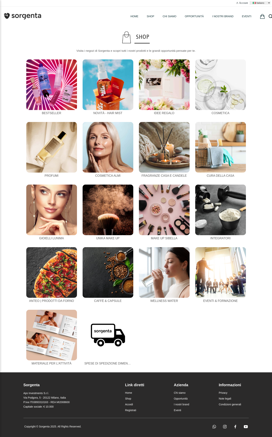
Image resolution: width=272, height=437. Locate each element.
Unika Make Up (107, 238)
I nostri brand (223, 16)
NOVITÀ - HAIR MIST (107, 113)
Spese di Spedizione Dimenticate (111, 363)
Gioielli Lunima (51, 238)
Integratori (220, 238)
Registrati (130, 410)
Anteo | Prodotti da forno (51, 300)
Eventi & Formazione (220, 300)
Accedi (129, 404)
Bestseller (51, 113)
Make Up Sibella (164, 238)
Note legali (225, 398)
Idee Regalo (164, 113)
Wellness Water (164, 300)
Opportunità (194, 16)
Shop (128, 398)
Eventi (247, 16)
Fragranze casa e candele (164, 175)
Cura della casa (220, 175)
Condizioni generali (230, 404)
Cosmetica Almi (108, 175)
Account (243, 2)
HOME (134, 16)
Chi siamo (169, 16)
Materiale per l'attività (51, 363)
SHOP (150, 16)
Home (128, 392)
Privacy (223, 392)
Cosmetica (220, 113)
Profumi (52, 175)
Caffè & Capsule (108, 300)
